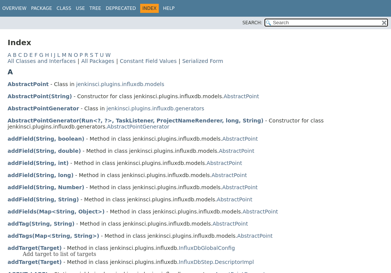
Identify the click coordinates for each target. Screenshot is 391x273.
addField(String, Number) (46, 187)
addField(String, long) (41, 175)
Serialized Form (202, 61)
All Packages (97, 61)
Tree (95, 8)
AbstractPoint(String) (40, 96)
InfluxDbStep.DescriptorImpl (216, 262)
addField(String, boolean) (46, 139)
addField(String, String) (43, 199)
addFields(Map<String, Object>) (56, 212)
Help (169, 8)
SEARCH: (252, 22)
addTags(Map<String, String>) (53, 236)
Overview (14, 8)
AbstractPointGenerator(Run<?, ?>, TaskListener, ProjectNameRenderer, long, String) (135, 121)
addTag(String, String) (41, 224)
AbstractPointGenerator (43, 108)
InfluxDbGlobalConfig (207, 248)
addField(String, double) (44, 151)
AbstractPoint (28, 84)
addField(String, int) (38, 163)
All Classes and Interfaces (42, 61)
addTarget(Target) (35, 248)
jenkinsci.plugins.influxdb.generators (155, 108)
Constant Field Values (148, 61)
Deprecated (121, 8)
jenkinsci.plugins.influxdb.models (120, 84)
